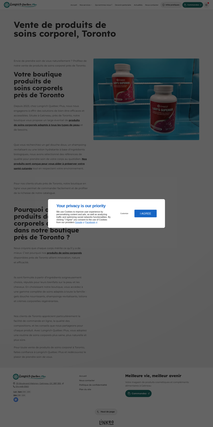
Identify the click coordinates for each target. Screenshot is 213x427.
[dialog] (106, 213)
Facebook (90, 222)
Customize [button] (124, 213)
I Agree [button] (145, 213)
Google (78, 222)
